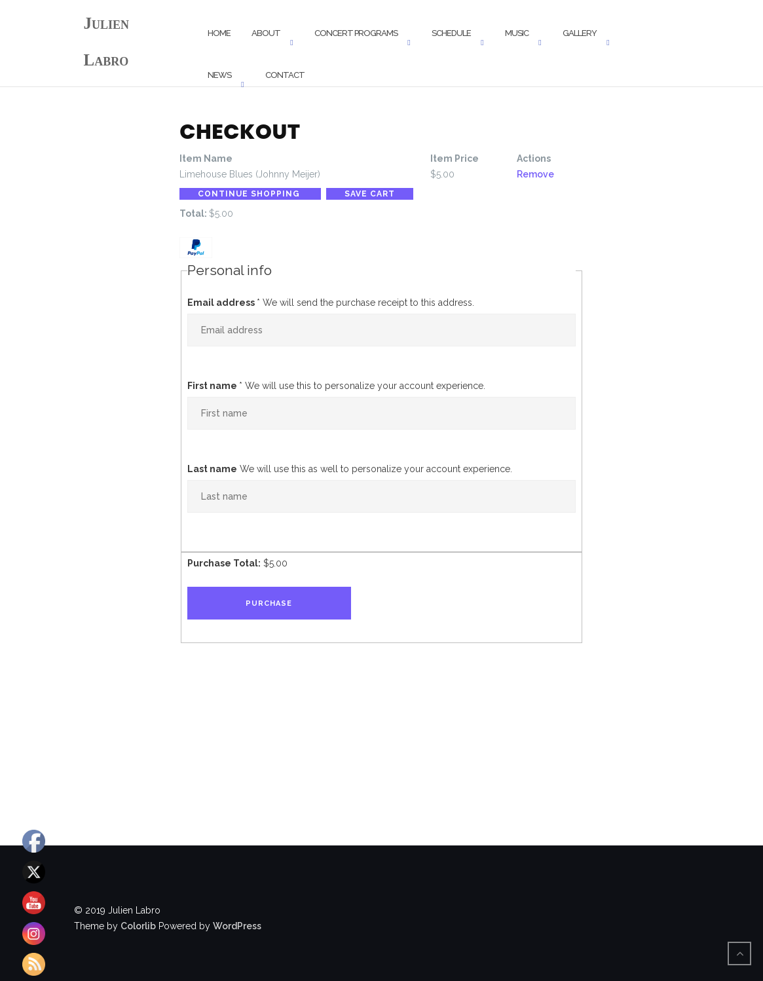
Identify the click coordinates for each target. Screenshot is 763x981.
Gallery (580, 33)
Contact (285, 75)
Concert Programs (356, 33)
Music (517, 33)
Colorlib (138, 926)
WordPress (237, 926)
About (265, 33)
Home (219, 33)
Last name (212, 469)
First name (214, 385)
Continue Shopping (250, 193)
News (219, 75)
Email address (223, 302)
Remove (535, 174)
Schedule (451, 33)
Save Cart (369, 193)
